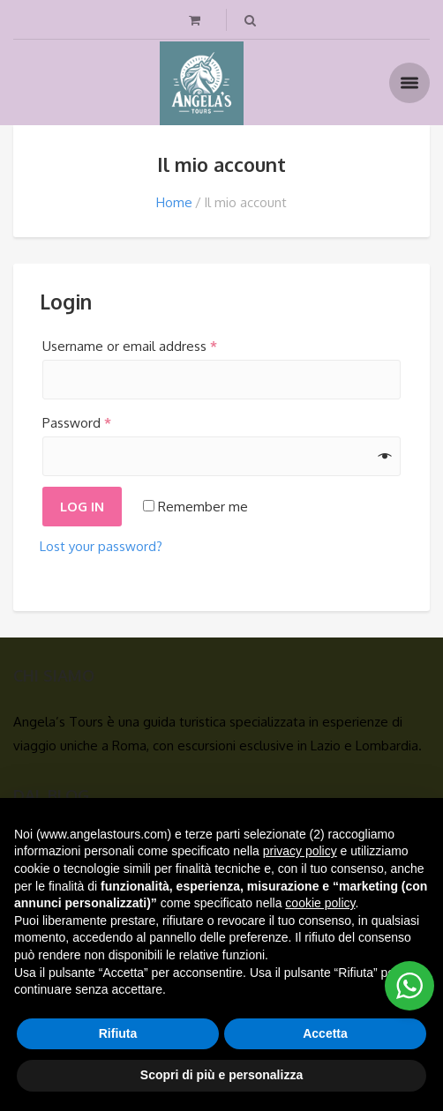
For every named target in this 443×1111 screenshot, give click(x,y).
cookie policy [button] (320, 903)
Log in (82, 506)
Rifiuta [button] (118, 1033)
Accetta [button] (325, 1033)
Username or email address (129, 346)
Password (76, 422)
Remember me (195, 506)
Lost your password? (101, 546)
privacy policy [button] (300, 851)
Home (174, 202)
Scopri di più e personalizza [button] (221, 1075)
